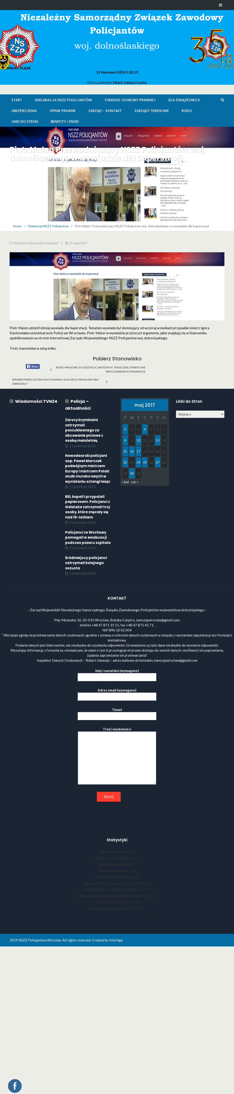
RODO (187, 110)
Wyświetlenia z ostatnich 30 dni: (112, 889)
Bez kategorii (49, 243)
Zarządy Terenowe (151, 110)
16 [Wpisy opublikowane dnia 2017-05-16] (132, 451)
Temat (117, 712)
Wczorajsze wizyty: (114, 871)
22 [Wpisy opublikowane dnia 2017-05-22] (125, 462)
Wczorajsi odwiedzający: (115, 877)
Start (16, 100)
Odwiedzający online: (115, 852)
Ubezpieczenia (24, 110)
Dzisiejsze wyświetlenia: (115, 858)
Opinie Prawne (63, 110)
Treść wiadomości (117, 756)
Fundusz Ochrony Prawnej (130, 100)
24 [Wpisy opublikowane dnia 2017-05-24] (138, 462)
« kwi (125, 482)
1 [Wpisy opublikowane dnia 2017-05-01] (125, 429)
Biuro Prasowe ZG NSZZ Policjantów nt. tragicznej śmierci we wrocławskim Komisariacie (101, 369)
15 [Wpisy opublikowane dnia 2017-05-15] (125, 451)
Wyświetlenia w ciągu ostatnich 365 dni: (110, 896)
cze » (134, 482)
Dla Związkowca (184, 100)
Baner (35, 243)
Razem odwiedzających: (109, 908)
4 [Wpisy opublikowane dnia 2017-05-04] (145, 429)
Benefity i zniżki (65, 121)
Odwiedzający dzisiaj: (115, 864)
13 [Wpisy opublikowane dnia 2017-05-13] (158, 440)
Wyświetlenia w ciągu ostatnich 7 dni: (114, 883)
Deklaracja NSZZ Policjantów (63, 100)
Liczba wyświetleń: (110, 902)
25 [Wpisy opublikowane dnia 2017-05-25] (145, 462)
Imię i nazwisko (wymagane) (117, 674)
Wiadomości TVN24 (36, 401)
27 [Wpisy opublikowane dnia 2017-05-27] (158, 462)
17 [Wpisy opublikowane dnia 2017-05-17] (138, 451)
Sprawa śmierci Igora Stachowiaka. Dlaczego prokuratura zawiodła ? (55, 381)
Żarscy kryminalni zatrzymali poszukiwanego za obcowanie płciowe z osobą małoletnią (84, 430)
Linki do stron (24, 121)
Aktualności (21, 243)
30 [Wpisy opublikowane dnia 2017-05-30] (132, 473)
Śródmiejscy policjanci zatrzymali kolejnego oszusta (86, 562)
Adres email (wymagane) (117, 693)
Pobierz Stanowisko (117, 358)
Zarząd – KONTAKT (105, 110)
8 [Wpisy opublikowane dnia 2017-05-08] (125, 440)
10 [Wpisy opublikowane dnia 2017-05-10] (138, 440)
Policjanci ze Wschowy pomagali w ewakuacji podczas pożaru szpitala (88, 537)
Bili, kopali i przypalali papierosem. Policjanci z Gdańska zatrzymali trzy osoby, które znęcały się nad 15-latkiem (87, 507)
